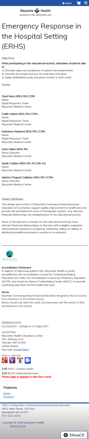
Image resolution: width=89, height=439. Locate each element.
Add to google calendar (5, 360)
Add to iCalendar (20, 360)
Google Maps (21, 349)
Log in (68, 3)
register (24, 376)
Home (6, 393)
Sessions (8, 396)
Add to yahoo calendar (12, 360)
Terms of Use (17, 425)
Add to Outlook (28, 360)
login (13, 376)
